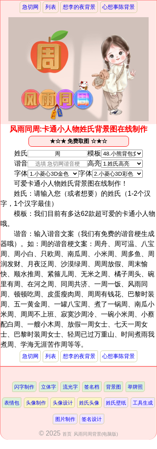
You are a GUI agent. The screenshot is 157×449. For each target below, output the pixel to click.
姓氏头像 (89, 402)
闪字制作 (24, 386)
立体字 (48, 386)
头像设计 (63, 402)
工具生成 (143, 402)
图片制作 (65, 419)
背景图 (113, 386)
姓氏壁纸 (116, 402)
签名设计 (92, 419)
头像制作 (36, 402)
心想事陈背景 (118, 7)
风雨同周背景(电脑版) (96, 433)
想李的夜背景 (79, 7)
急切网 (30, 7)
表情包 (11, 402)
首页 (67, 433)
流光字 (70, 386)
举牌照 (135, 386)
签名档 (91, 386)
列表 (50, 7)
